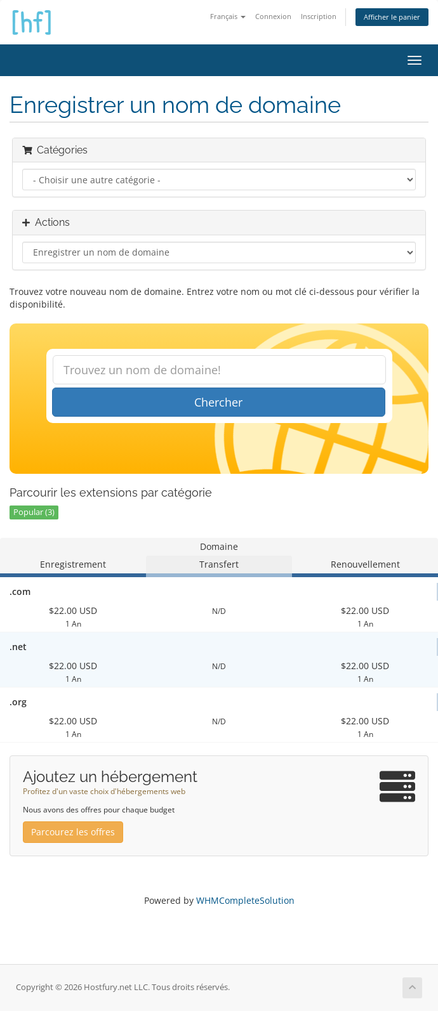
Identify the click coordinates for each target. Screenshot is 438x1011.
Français (228, 16)
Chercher (218, 402)
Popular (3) (34, 512)
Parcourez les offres (73, 832)
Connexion (273, 16)
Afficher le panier (392, 17)
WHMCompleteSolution (245, 900)
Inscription (318, 16)
